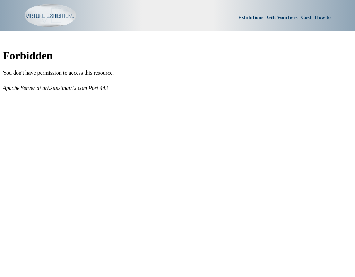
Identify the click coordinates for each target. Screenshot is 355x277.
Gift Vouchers (282, 17)
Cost (306, 17)
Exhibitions (250, 17)
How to (323, 17)
